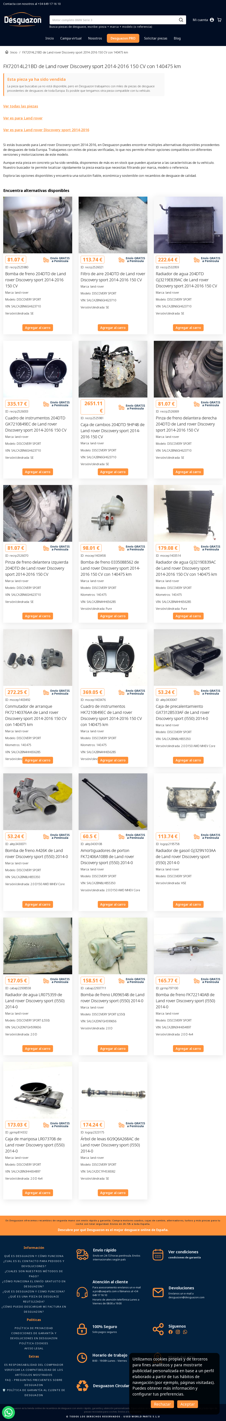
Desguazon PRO (123, 38)
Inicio (49, 38)
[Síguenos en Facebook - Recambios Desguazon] (171, 1332)
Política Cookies (33, 1343)
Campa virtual (71, 38)
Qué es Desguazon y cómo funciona (34, 1256)
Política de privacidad (34, 1328)
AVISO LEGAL (34, 1348)
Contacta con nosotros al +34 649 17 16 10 (32, 4)
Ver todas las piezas (20, 106)
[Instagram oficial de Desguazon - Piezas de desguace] (178, 1332)
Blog (177, 38)
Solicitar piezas (155, 38)
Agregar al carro (37, 327)
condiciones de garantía (184, 1257)
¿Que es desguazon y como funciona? (34, 1291)
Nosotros (95, 38)
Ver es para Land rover (23, 118)
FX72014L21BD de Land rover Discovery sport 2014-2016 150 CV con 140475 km (75, 52)
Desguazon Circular (111, 1385)
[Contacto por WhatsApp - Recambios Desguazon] (185, 1332)
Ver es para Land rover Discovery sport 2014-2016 (46, 129)
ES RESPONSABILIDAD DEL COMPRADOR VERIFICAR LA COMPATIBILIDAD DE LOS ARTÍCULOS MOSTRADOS (34, 1370)
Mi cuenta (200, 20)
